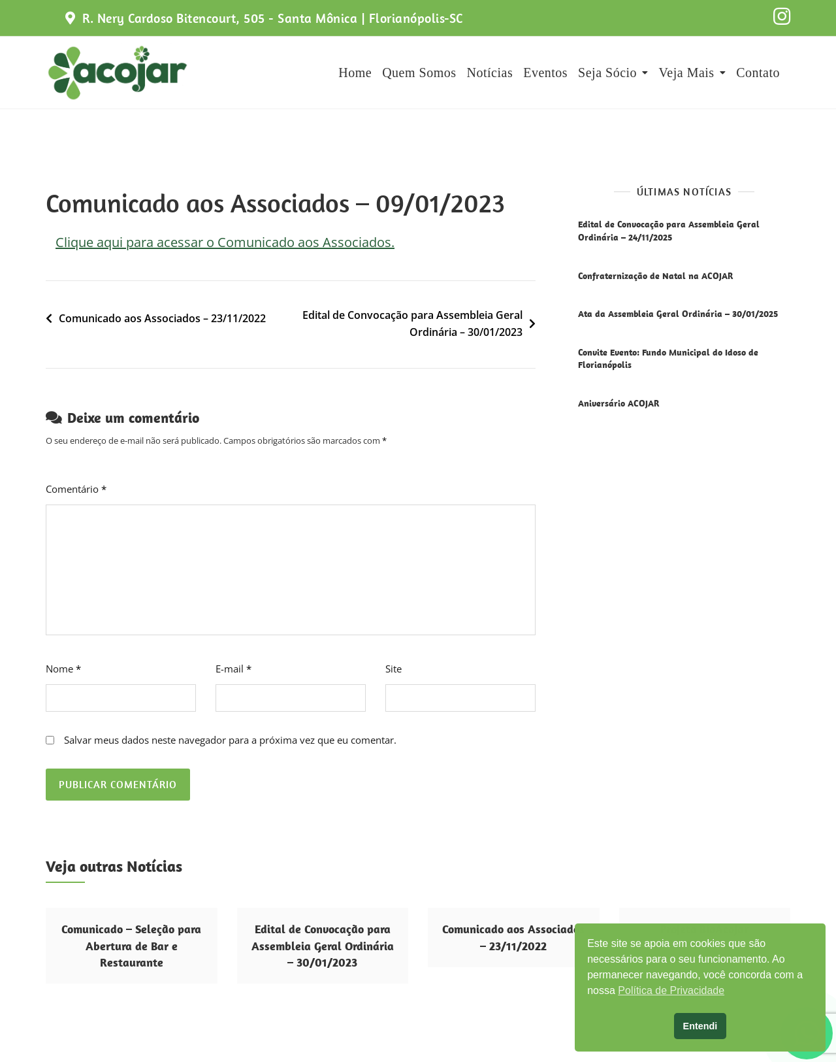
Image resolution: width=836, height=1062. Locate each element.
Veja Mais (687, 72)
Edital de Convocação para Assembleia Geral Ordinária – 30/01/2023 (412, 323)
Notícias (490, 72)
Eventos (545, 72)
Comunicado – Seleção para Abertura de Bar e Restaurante (131, 945)
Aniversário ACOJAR (618, 403)
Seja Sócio (607, 72)
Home (355, 72)
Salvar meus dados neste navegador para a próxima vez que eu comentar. (230, 739)
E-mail (233, 668)
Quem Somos (419, 72)
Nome (63, 668)
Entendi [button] (700, 1026)
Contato (758, 72)
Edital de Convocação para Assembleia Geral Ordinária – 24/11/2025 (669, 230)
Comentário (76, 488)
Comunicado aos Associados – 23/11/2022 (162, 318)
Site (393, 668)
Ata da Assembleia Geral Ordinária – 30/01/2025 (678, 314)
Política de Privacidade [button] (671, 990)
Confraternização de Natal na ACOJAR (655, 276)
